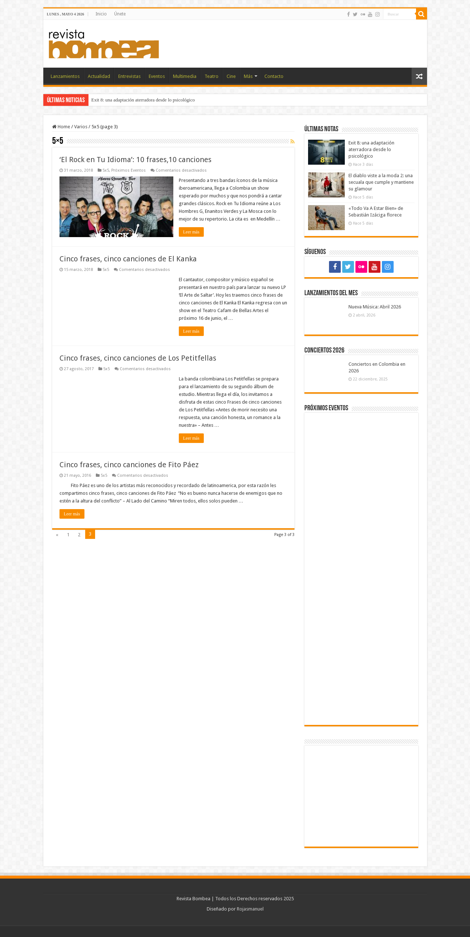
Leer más (191, 232)
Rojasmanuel (250, 909)
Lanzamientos (65, 76)
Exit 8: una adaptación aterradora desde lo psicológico (143, 100)
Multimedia (184, 76)
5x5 (105, 170)
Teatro (211, 76)
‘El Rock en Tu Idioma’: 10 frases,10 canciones (135, 159)
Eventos (157, 76)
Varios (80, 126)
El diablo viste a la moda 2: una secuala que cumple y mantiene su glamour (381, 182)
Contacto (273, 76)
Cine (231, 76)
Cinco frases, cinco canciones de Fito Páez (129, 456)
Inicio (101, 14)
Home (61, 126)
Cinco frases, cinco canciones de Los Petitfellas (137, 357)
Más (248, 76)
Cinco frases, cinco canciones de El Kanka (128, 258)
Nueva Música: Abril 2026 (374, 307)
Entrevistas (129, 76)
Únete (120, 14)
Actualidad (99, 76)
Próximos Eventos (128, 170)
